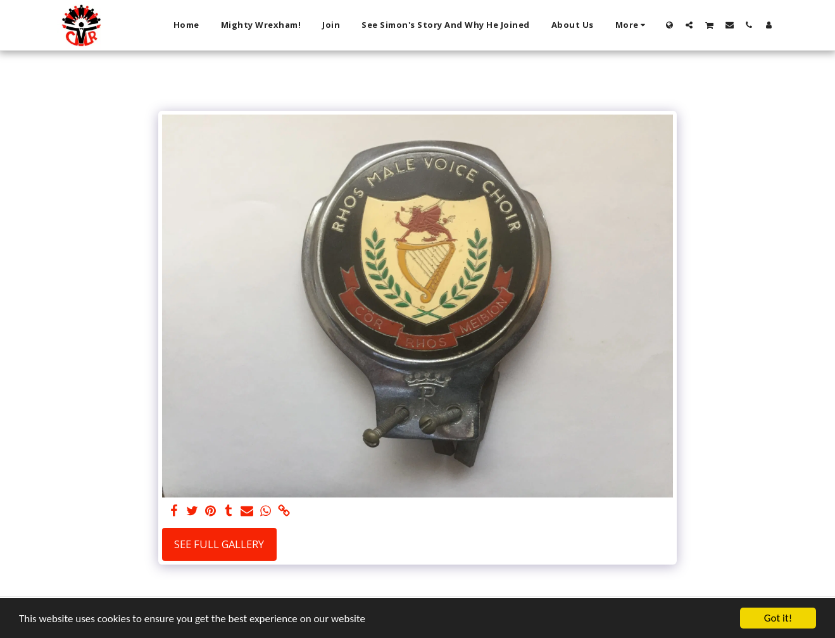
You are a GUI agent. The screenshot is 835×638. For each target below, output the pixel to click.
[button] (689, 24)
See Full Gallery (219, 544)
